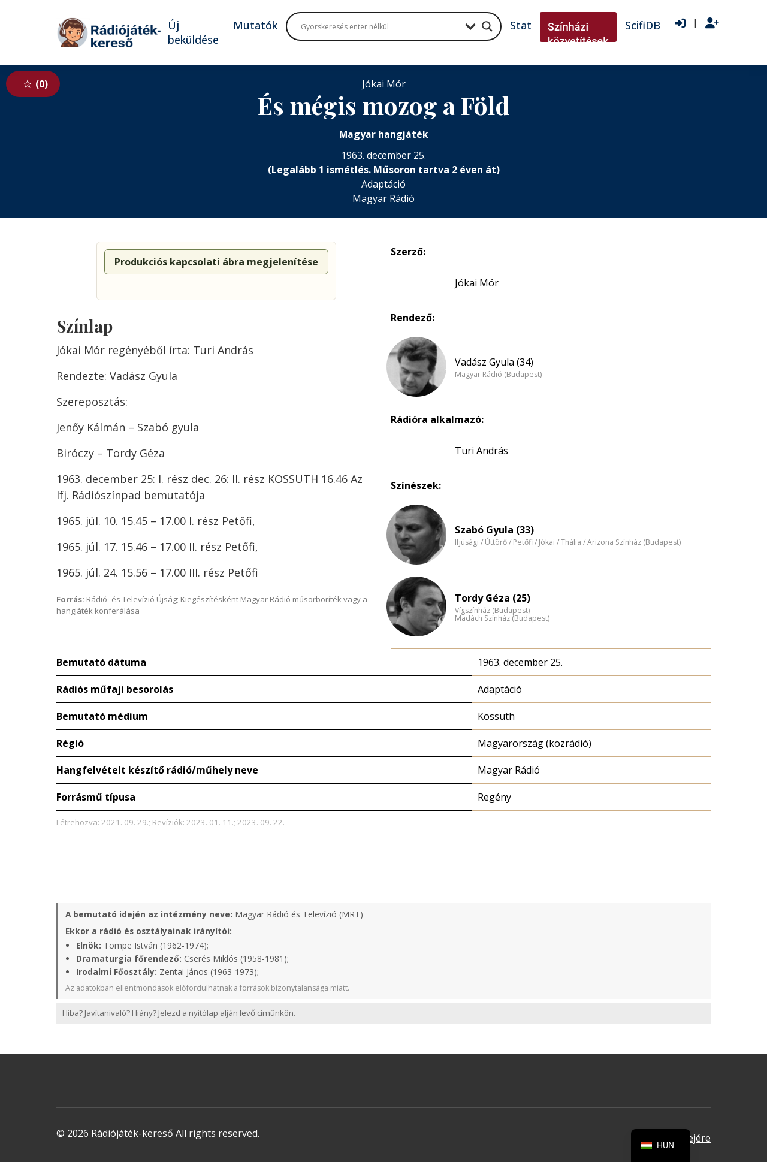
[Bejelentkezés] (680, 23)
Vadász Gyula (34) (494, 362)
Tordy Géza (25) (492, 598)
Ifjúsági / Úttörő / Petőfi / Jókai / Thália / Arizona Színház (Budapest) (568, 542)
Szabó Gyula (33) (494, 529)
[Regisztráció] (712, 23)
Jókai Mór (477, 282)
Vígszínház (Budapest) (492, 610)
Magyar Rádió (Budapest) (498, 374)
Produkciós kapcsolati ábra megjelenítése (216, 261)
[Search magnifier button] (487, 26)
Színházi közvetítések (578, 33)
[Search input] (380, 26)
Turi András (481, 450)
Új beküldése (193, 32)
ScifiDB (642, 25)
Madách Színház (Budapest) (502, 618)
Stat (521, 25)
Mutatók (255, 25)
